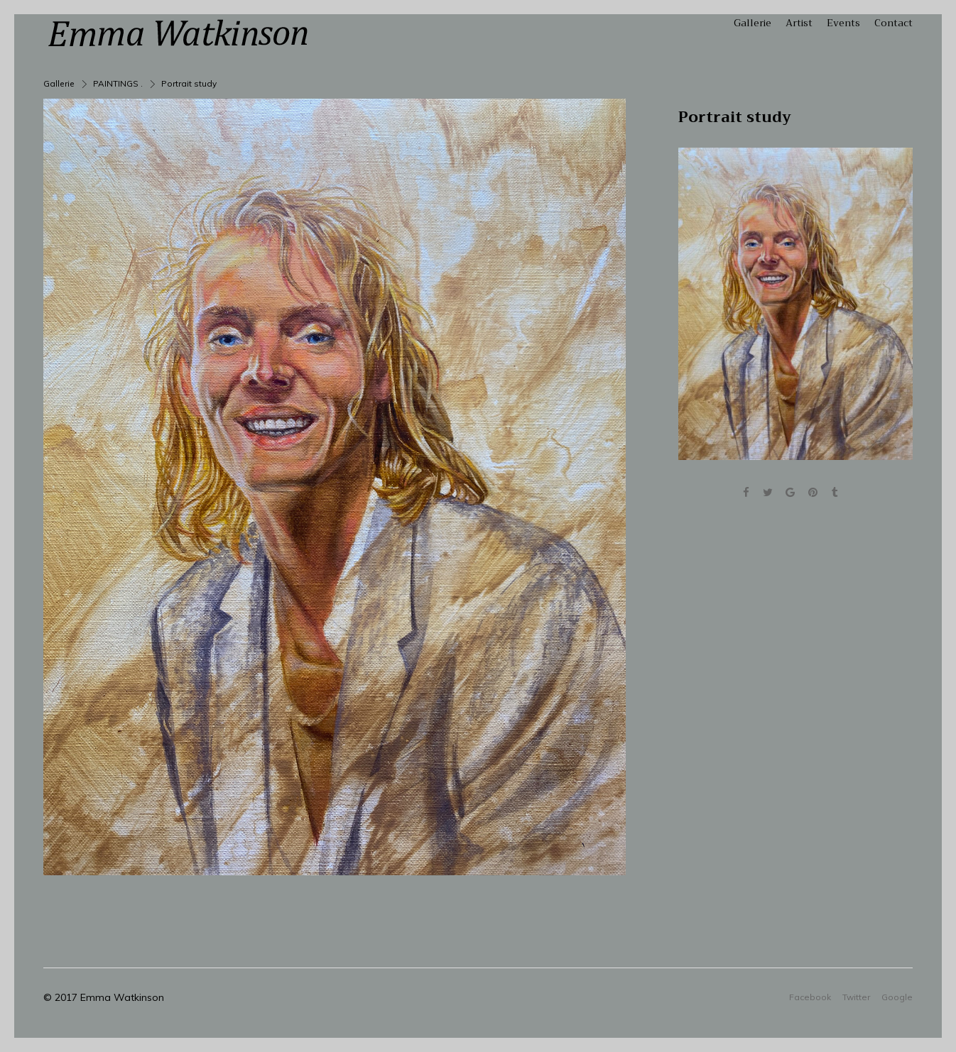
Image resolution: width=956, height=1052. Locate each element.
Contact (893, 22)
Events (843, 22)
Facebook (810, 996)
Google (897, 996)
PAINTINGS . (118, 83)
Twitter (856, 996)
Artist (799, 22)
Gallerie (752, 22)
